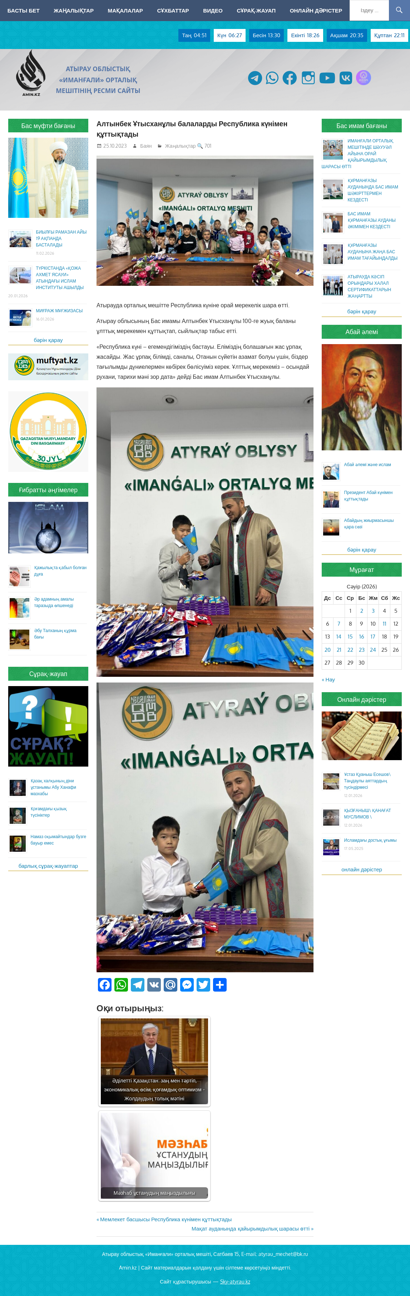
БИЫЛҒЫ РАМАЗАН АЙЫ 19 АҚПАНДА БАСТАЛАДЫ (61, 238)
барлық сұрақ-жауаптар (48, 865)
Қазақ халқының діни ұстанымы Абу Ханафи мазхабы (53, 787)
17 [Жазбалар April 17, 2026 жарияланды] (373, 636)
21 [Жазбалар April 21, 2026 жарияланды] (339, 649)
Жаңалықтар (74, 10)
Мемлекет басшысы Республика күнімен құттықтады (166, 1219)
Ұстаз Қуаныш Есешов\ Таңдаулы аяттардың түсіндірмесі (367, 781)
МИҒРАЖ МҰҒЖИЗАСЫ (59, 310)
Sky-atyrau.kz (235, 1281)
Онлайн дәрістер (316, 10)
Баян (146, 146)
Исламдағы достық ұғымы (370, 840)
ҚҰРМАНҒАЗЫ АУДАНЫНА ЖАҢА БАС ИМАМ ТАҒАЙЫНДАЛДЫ (373, 252)
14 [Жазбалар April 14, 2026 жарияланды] (338, 636)
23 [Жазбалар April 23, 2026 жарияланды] (362, 649)
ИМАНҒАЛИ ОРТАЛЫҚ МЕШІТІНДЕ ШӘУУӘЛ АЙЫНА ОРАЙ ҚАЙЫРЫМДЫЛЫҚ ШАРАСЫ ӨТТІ (358, 153)
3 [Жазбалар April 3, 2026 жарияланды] (373, 610)
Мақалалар (125, 10)
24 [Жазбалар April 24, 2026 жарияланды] (373, 649)
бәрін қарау (48, 340)
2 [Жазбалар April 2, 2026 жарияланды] (361, 610)
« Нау (328, 679)
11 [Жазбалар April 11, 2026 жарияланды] (384, 623)
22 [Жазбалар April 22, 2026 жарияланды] (350, 649)
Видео (213, 10)
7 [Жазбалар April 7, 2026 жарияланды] (338, 623)
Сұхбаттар (173, 10)
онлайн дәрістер (361, 869)
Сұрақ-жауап (256, 10)
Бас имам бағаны (361, 125)
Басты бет (24, 10)
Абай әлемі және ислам (367, 464)
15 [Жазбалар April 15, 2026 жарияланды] (350, 636)
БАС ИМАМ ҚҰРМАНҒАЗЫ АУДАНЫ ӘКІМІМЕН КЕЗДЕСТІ (372, 220)
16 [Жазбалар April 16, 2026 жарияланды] (361, 636)
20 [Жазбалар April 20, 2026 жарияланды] (328, 649)
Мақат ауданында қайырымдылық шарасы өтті (251, 1228)
